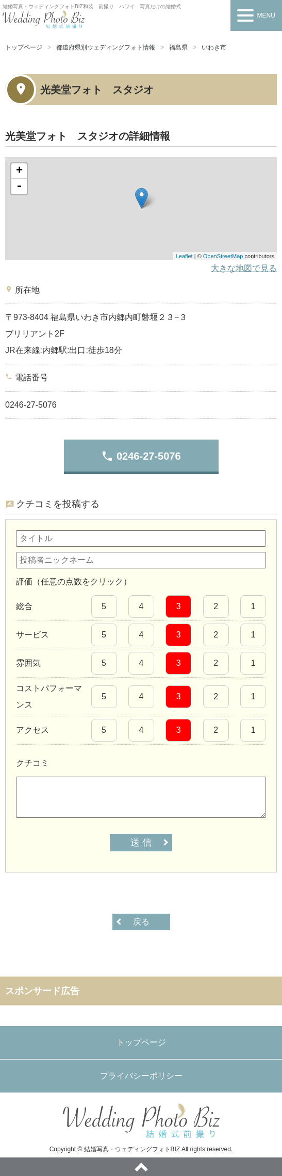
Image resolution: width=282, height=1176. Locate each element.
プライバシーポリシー (141, 1075)
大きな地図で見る (244, 268)
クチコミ (32, 763)
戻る (141, 921)
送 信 (141, 842)
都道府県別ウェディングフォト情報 (105, 47)
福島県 (178, 47)
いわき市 (214, 47)
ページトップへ (141, 1166)
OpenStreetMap (223, 256)
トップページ (23, 47)
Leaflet (184, 256)
